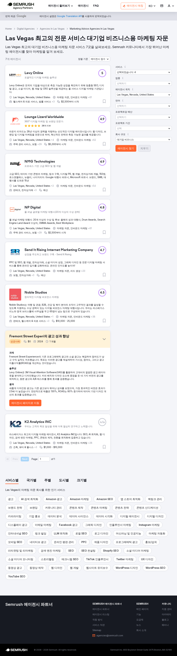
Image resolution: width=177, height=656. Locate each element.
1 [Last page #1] (54, 459)
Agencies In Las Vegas (52, 28)
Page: (35, 459)
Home (8, 28)
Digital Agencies (26, 28)
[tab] (12, 480)
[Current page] (44, 459)
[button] (152, 6)
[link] (83, 6)
